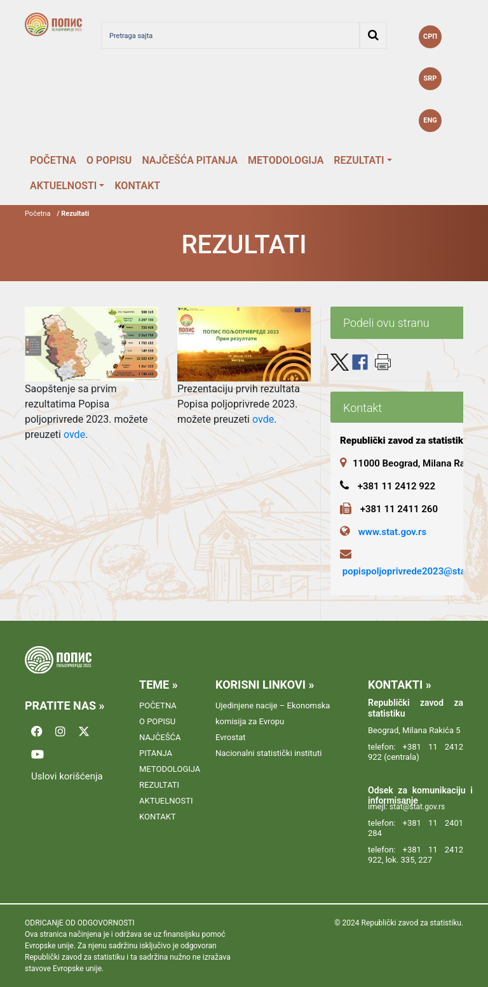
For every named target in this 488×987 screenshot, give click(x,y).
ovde (74, 434)
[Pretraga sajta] (230, 35)
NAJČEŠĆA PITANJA (190, 160)
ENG (430, 120)
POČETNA (53, 160)
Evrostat (230, 737)
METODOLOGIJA (285, 160)
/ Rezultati (73, 213)
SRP (430, 78)
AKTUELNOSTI (63, 186)
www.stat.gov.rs (392, 532)
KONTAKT (137, 186)
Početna (37, 213)
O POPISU (109, 160)
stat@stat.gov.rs (417, 806)
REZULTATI (359, 160)
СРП (430, 36)
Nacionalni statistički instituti (268, 753)
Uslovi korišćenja (67, 776)
